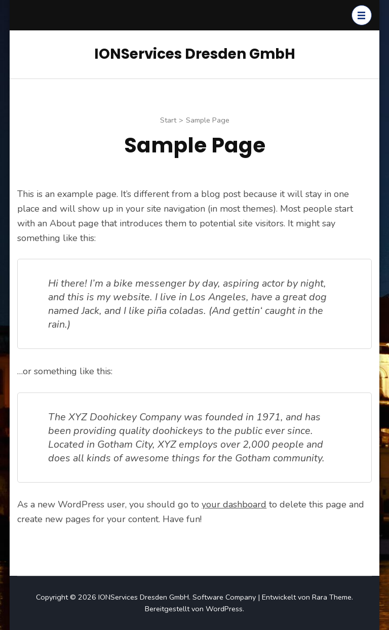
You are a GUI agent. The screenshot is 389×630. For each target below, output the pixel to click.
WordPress (224, 609)
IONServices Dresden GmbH (194, 54)
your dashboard (234, 504)
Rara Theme (332, 597)
